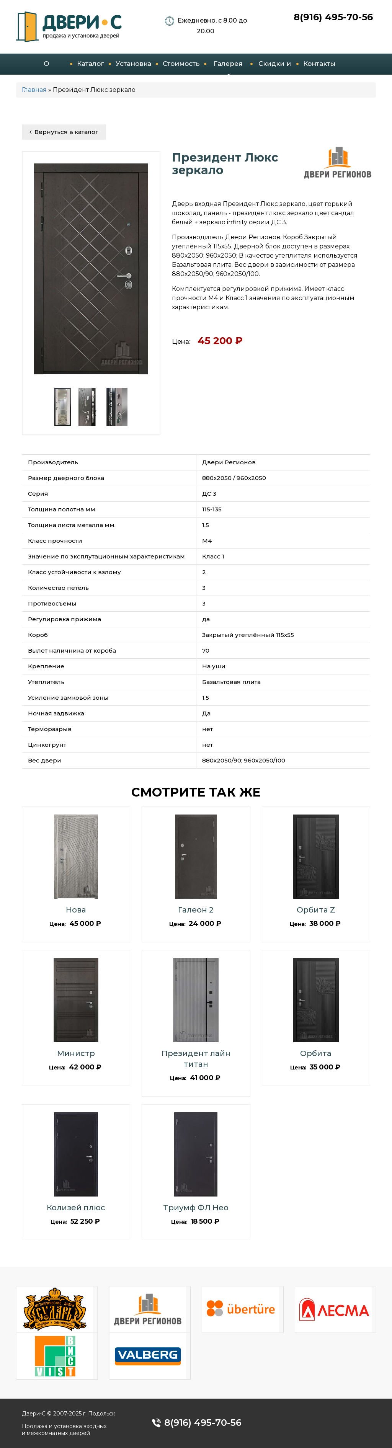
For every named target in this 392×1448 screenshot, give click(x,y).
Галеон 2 (196, 909)
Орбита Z (316, 909)
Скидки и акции (274, 67)
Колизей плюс (76, 1207)
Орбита (316, 1053)
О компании (46, 67)
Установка (133, 63)
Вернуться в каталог (63, 131)
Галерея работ (228, 67)
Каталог (90, 63)
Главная (34, 89)
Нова (76, 909)
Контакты (319, 63)
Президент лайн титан (196, 1059)
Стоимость (181, 63)
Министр (76, 1053)
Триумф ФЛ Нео (196, 1207)
